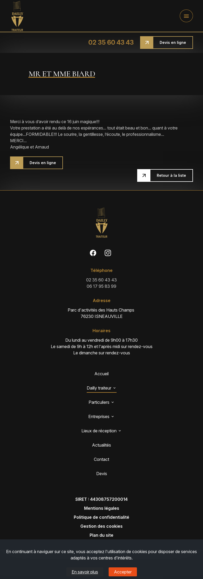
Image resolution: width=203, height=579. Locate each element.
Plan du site (101, 535)
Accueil (101, 373)
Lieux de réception (99, 430)
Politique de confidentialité (101, 517)
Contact (101, 459)
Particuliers (99, 402)
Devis (101, 473)
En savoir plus (85, 572)
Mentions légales (101, 508)
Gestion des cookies (101, 526)
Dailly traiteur (99, 388)
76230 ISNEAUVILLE (101, 313)
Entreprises (98, 416)
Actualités (101, 445)
